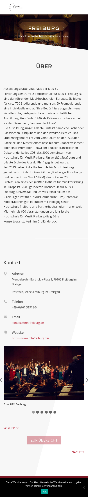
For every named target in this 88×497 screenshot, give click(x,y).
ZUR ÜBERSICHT (44, 440)
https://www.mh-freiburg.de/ (30, 338)
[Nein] (83, 487)
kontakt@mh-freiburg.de (27, 323)
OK (45, 491)
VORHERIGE (11, 428)
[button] (33, 412)
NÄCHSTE (78, 452)
